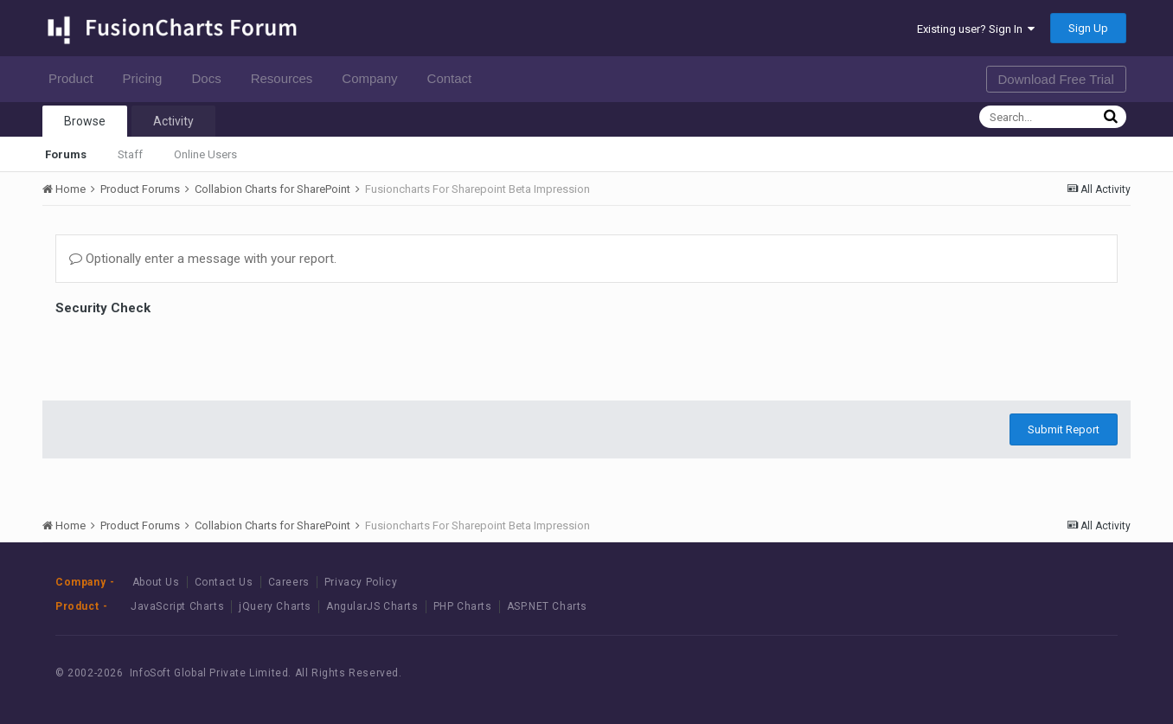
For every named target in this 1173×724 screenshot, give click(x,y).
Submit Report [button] (1063, 429)
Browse (85, 121)
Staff (130, 154)
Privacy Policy (360, 582)
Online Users (205, 154)
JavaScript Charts (177, 606)
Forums (66, 154)
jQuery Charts (275, 606)
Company (374, 78)
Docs (210, 78)
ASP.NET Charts (547, 606)
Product (75, 78)
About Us (156, 582)
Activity (173, 121)
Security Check (103, 308)
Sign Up (1088, 28)
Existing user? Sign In (976, 28)
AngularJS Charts (372, 606)
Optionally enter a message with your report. (203, 258)
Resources (287, 78)
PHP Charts (462, 606)
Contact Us (224, 582)
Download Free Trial (1056, 79)
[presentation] (186, 354)
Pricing (147, 78)
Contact (454, 78)
